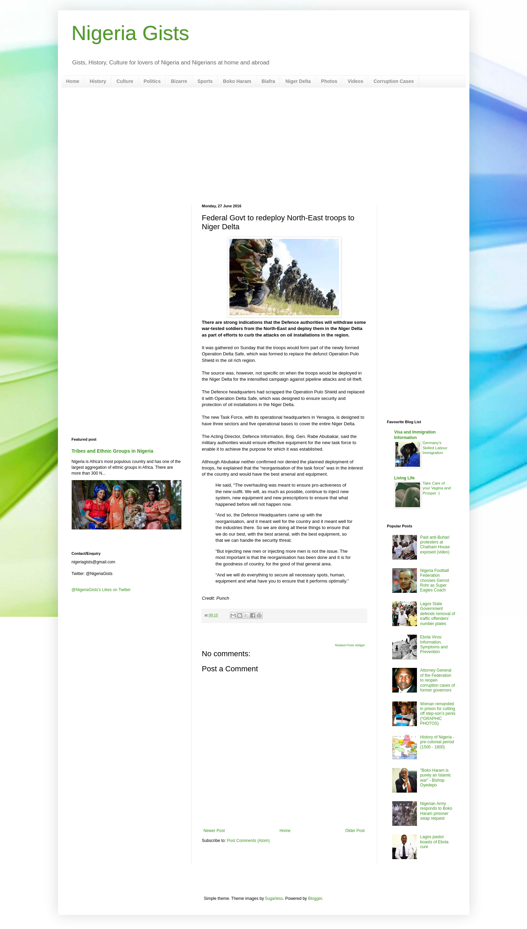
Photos (329, 81)
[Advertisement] (264, 146)
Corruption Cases (393, 81)
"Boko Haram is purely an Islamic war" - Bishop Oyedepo (435, 777)
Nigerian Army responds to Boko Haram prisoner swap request (436, 811)
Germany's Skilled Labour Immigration (435, 448)
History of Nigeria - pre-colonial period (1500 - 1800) (437, 742)
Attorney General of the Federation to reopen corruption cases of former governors (437, 680)
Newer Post (214, 830)
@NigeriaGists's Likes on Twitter (101, 589)
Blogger (315, 898)
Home (73, 81)
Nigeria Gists (130, 33)
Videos (355, 81)
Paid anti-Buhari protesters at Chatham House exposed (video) (435, 544)
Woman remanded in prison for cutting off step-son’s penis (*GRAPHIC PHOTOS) (437, 713)
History (97, 81)
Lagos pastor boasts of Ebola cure (434, 841)
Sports (205, 81)
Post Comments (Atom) (248, 840)
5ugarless (274, 898)
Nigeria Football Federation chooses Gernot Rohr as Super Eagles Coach (434, 580)
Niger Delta (298, 81)
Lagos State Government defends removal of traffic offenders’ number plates (437, 613)
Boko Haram (237, 81)
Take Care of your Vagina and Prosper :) (437, 488)
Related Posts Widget (350, 645)
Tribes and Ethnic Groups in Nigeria (113, 451)
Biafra (268, 81)
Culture (125, 81)
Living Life (404, 478)
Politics (152, 81)
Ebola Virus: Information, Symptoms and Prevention (433, 644)
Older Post (355, 830)
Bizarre (179, 81)
